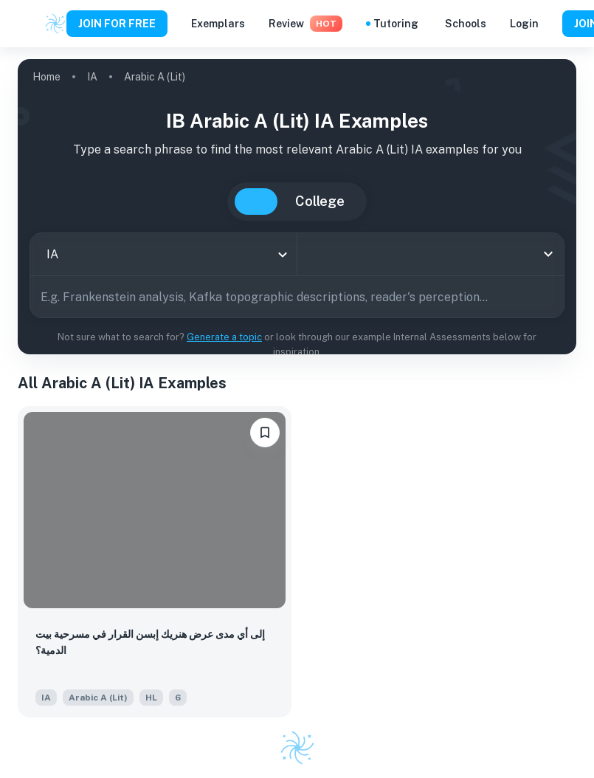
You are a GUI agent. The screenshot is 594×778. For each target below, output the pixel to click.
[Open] (548, 254)
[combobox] (163, 254)
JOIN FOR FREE (117, 24)
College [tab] (320, 201)
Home (46, 77)
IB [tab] (256, 201)
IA (92, 77)
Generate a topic (224, 336)
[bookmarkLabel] (265, 432)
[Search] (547, 297)
